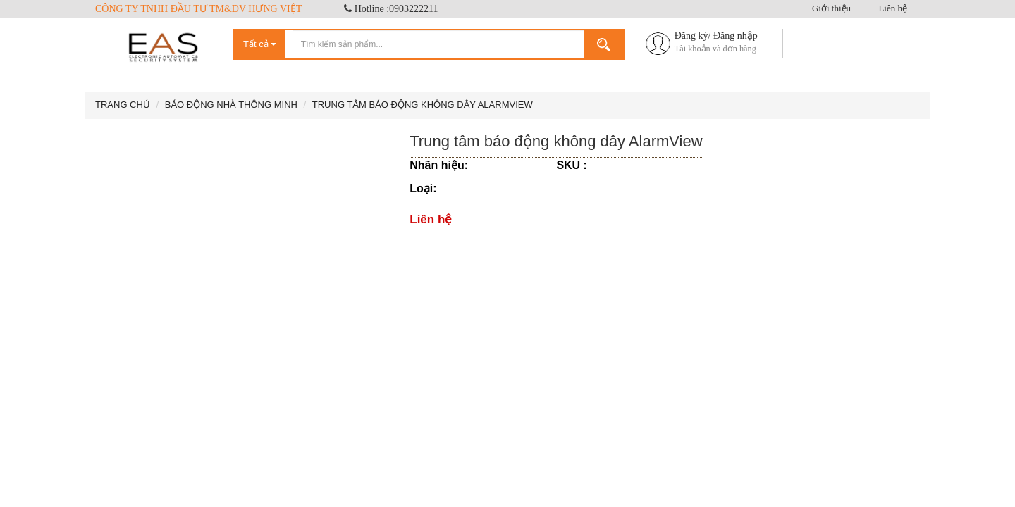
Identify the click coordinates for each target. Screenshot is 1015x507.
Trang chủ (122, 104)
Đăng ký (691, 35)
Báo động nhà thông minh (231, 104)
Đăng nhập (735, 35)
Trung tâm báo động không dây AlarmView (422, 104)
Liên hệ (892, 8)
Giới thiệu (831, 8)
